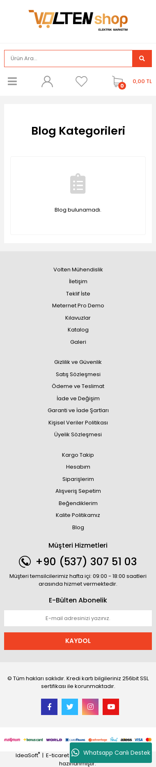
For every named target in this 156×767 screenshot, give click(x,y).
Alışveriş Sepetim (78, 491)
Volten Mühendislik (78, 269)
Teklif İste (78, 294)
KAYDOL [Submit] (78, 640)
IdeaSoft (28, 755)
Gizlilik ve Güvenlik (78, 362)
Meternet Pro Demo (78, 305)
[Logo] (78, 21)
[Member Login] (47, 81)
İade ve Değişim (78, 398)
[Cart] (130, 81)
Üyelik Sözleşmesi (78, 434)
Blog (78, 527)
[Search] (68, 58)
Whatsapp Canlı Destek (110, 752)
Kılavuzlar (78, 318)
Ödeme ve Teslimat (78, 386)
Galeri (78, 342)
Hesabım (78, 467)
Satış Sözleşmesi (78, 374)
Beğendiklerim (78, 503)
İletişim (78, 281)
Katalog (78, 330)
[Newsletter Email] (78, 618)
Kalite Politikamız (78, 515)
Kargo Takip (78, 455)
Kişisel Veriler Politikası (78, 422)
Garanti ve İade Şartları (78, 410)
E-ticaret (57, 755)
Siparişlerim (78, 479)
